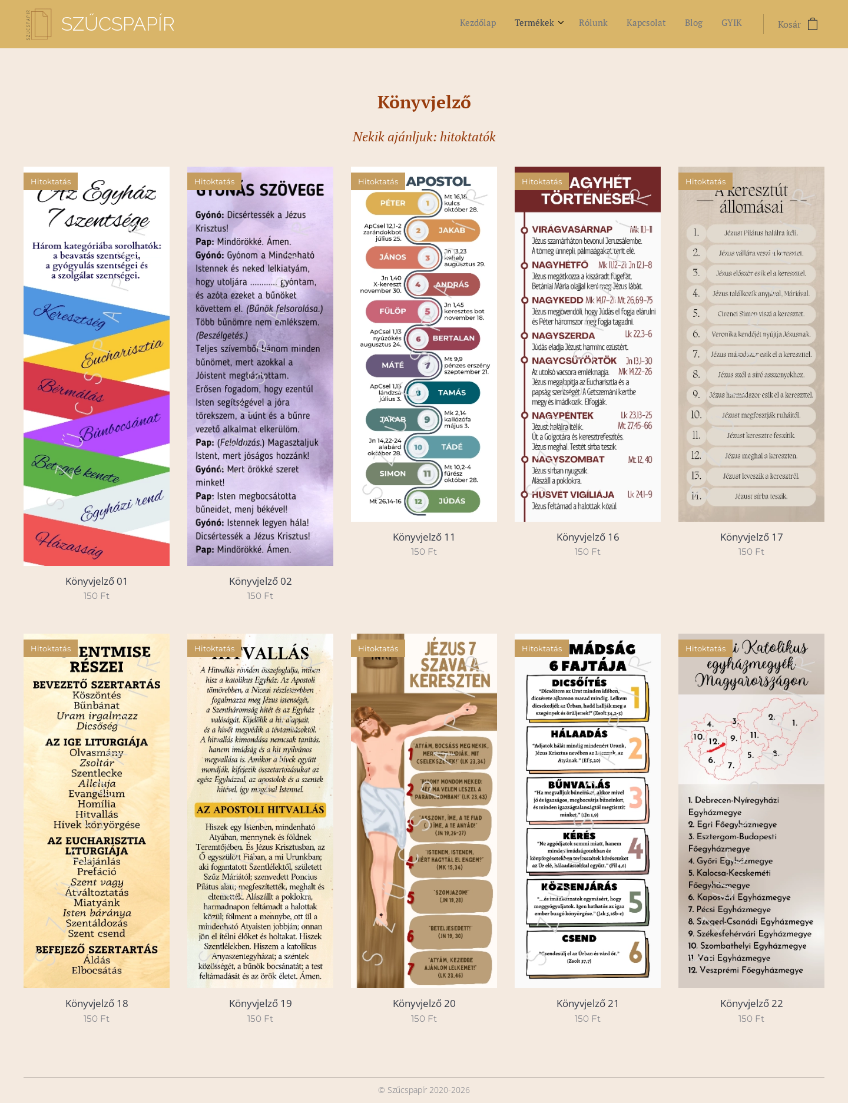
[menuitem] (645, 24)
